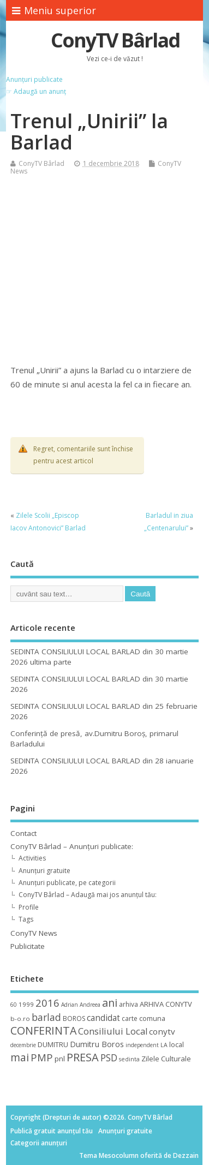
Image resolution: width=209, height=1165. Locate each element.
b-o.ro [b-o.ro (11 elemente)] (20, 1018)
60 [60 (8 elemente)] (13, 1004)
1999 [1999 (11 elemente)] (26, 1004)
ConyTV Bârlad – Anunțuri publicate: (71, 846)
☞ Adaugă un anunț (36, 91)
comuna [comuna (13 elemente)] (152, 1018)
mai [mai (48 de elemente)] (19, 1057)
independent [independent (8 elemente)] (142, 1045)
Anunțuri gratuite (44, 870)
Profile (29, 907)
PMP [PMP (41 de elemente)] (42, 1057)
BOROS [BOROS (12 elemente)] (74, 1018)
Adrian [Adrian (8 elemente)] (69, 1004)
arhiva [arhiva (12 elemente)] (128, 1004)
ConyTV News (33, 933)
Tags (26, 919)
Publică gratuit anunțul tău (51, 1131)
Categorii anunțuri (38, 1143)
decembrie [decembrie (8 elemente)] (23, 1045)
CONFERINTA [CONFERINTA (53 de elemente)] (43, 1030)
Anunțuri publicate (34, 79)
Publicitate (27, 946)
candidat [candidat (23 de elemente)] (103, 1018)
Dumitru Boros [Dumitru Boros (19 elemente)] (97, 1044)
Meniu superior (54, 10)
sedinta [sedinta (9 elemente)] (129, 1059)
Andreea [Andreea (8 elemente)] (90, 1004)
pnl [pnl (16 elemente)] (60, 1059)
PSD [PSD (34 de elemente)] (108, 1057)
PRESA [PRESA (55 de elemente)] (83, 1057)
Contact (23, 833)
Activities (32, 858)
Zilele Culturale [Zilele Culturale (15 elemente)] (166, 1059)
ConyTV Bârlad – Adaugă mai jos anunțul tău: (88, 894)
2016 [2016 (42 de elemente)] (47, 1002)
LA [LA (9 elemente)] (164, 1045)
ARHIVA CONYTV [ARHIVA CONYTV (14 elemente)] (166, 1004)
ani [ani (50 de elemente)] (109, 1002)
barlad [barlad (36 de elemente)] (46, 1017)
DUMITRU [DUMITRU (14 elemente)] (53, 1044)
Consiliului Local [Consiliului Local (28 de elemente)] (112, 1031)
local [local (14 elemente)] (176, 1044)
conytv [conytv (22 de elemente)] (162, 1031)
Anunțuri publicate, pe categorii (67, 882)
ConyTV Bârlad (115, 40)
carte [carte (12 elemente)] (130, 1018)
